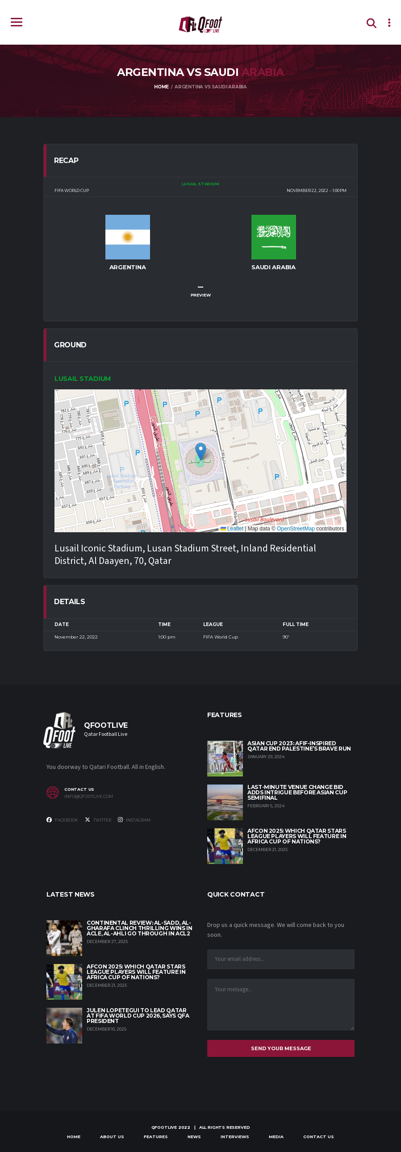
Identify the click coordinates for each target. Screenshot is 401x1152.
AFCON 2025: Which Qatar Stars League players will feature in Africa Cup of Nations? (296, 836)
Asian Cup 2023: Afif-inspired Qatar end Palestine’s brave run (299, 746)
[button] (200, 451)
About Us (112, 1136)
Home (73, 1136)
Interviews (235, 1136)
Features (156, 1136)
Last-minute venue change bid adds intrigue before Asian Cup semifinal (297, 792)
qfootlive (164, 1127)
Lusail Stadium (82, 379)
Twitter (98, 819)
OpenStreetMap (296, 529)
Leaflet (232, 529)
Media (276, 1136)
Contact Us (318, 1136)
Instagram (134, 819)
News (194, 1136)
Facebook (62, 819)
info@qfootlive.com (88, 796)
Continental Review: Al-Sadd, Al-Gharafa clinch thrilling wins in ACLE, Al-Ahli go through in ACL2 (139, 928)
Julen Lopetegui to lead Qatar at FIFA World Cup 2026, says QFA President (138, 1015)
